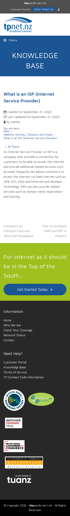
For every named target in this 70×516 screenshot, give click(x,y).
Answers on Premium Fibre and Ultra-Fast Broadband (18, 231)
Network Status (14, 335)
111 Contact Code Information (24, 377)
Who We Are (12, 325)
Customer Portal (15, 362)
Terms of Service (15, 372)
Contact (9, 340)
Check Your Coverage (18, 330)
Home (8, 320)
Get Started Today (35, 289)
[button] (35, 40)
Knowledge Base (15, 367)
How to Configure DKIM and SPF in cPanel (54, 231)
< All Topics (12, 146)
